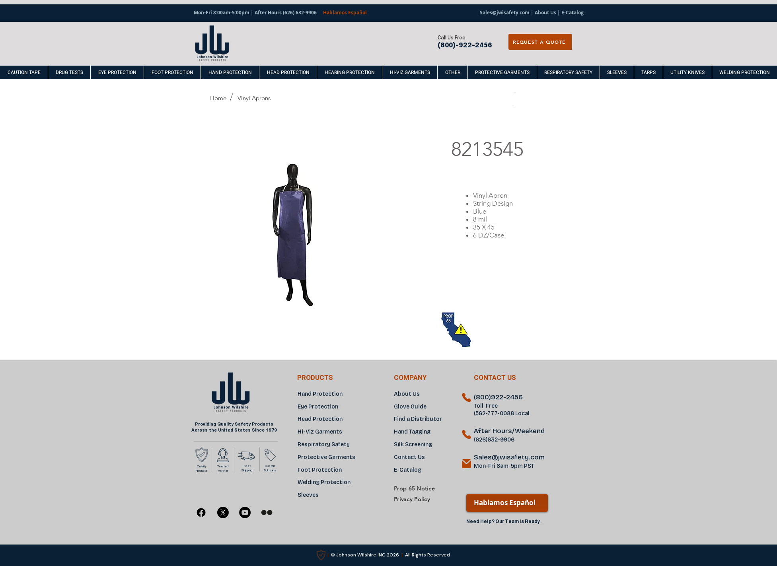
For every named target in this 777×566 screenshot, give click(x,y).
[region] (494, 311)
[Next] (527, 100)
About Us (545, 12)
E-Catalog (572, 12)
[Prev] (504, 100)
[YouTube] (245, 512)
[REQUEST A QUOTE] (540, 42)
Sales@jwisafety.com (505, 12)
